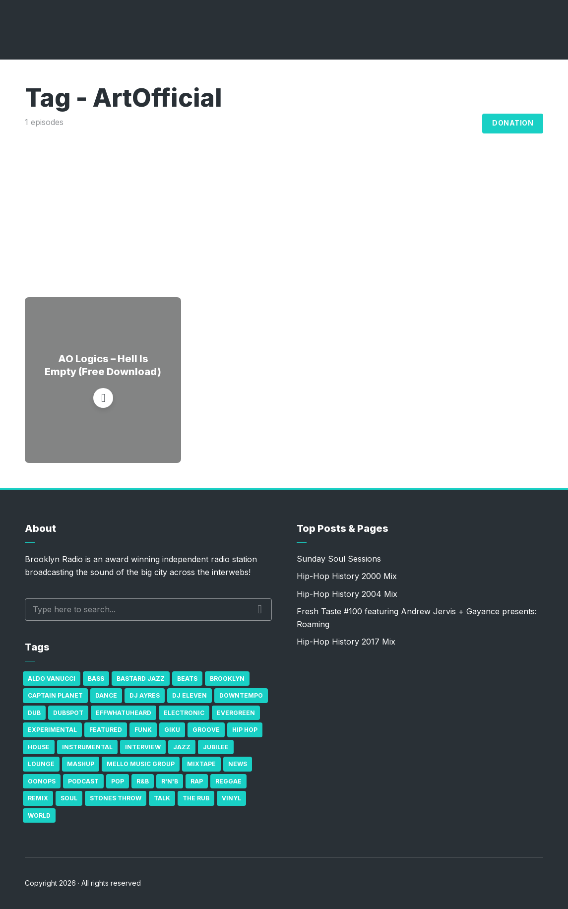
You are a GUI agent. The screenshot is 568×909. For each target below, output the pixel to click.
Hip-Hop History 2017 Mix (346, 642)
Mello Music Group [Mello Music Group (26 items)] (141, 764)
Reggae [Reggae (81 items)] (228, 781)
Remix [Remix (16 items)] (38, 798)
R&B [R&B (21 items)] (142, 781)
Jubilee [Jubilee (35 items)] (216, 747)
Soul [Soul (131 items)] (69, 798)
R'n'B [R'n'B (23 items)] (169, 781)
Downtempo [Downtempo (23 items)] (241, 695)
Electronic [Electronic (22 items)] (184, 712)
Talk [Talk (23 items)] (162, 798)
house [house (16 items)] (39, 747)
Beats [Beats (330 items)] (187, 678)
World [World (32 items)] (39, 815)
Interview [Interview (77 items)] (143, 747)
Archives (414, 124)
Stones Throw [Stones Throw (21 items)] (115, 798)
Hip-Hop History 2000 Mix (347, 576)
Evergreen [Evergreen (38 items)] (236, 712)
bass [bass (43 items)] (96, 678)
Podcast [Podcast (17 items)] (83, 781)
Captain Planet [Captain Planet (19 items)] (55, 695)
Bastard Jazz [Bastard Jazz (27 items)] (141, 678)
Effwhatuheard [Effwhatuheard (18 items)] (123, 712)
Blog (463, 124)
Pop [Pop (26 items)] (117, 781)
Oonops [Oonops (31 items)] (42, 781)
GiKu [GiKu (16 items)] (172, 729)
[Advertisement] (284, 202)
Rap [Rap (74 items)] (196, 781)
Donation (512, 123)
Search (259, 609)
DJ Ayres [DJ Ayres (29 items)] (144, 695)
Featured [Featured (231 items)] (105, 729)
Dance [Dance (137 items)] (106, 695)
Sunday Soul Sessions (339, 559)
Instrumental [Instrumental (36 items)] (87, 747)
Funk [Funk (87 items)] (143, 729)
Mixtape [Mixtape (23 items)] (201, 764)
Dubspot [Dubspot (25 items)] (68, 712)
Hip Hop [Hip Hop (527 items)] (244, 729)
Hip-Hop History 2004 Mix (347, 594)
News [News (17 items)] (237, 764)
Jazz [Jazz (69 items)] (181, 747)
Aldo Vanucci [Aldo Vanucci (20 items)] (51, 678)
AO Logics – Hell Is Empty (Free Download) (103, 365)
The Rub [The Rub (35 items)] (196, 798)
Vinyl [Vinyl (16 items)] (231, 798)
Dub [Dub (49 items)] (34, 712)
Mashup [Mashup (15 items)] (80, 764)
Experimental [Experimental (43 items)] (52, 729)
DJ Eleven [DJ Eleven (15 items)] (189, 695)
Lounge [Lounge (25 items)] (41, 764)
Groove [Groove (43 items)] (206, 729)
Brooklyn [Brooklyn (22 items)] (227, 678)
